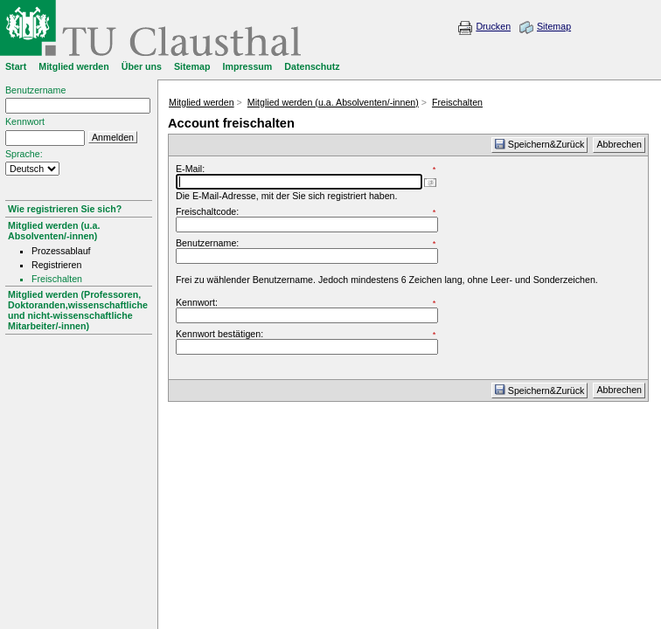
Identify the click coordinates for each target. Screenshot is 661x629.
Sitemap (554, 26)
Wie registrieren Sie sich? (65, 209)
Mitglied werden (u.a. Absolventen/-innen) (54, 230)
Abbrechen (619, 144)
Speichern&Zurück (540, 144)
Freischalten (457, 102)
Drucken (493, 26)
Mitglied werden (201, 102)
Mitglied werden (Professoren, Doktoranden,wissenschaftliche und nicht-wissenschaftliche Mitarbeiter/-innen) (78, 310)
